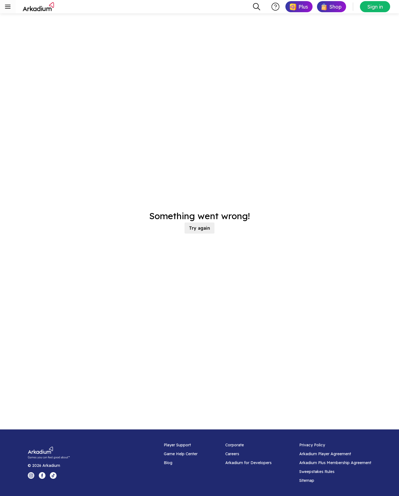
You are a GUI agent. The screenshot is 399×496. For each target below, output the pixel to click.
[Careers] (248, 454)
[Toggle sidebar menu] (8, 6)
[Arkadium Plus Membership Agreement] (335, 462)
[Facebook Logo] (42, 475)
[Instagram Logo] (31, 475)
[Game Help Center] (181, 454)
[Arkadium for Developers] (248, 462)
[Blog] (181, 462)
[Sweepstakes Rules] (335, 471)
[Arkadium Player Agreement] (335, 454)
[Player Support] (181, 445)
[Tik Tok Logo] (53, 475)
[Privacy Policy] (335, 445)
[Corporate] (248, 445)
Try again (199, 228)
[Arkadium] (39, 6)
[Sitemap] (335, 480)
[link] (299, 6)
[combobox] (256, 6)
